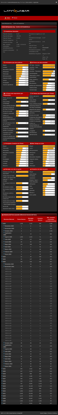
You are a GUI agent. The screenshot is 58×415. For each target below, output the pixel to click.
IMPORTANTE (33, 134)
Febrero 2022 (8, 363)
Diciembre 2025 (9, 226)
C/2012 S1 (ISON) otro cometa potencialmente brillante (9, 138)
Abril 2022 (8, 359)
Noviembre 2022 (9, 266)
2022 (4, 261)
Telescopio (6, 74)
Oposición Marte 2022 (8, 208)
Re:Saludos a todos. (8, 187)
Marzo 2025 (8, 249)
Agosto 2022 (8, 349)
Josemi (5, 80)
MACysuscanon (7, 76)
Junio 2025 (8, 242)
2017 (4, 378)
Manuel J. (5, 165)
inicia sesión (29, 2)
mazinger (5, 161)
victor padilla (33, 195)
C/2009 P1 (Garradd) (8, 113)
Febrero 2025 (8, 251)
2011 (4, 393)
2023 (4, 259)
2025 (4, 223)
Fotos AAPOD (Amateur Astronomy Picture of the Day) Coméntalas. (9, 107)
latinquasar (6, 71)
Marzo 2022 (8, 361)
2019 (4, 373)
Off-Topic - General (34, 65)
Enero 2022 (8, 366)
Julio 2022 (8, 351)
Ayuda (41, 413)
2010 (4, 396)
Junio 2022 (8, 354)
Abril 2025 (8, 246)
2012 (4, 391)
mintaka (5, 67)
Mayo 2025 (8, 244)
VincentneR (45, 47)
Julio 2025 (8, 239)
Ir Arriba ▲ (55, 413)
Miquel (4, 65)
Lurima (31, 161)
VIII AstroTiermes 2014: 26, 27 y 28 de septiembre (9, 124)
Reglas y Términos (48, 413)
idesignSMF (19, 413)
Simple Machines (12, 413)
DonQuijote (6, 82)
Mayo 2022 (8, 356)
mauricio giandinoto (8, 84)
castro (4, 157)
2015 (4, 383)
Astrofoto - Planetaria (35, 71)
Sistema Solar (33, 87)
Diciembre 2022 (9, 264)
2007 (4, 403)
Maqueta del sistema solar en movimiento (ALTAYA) (35, 111)
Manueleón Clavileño (8, 69)
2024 (4, 256)
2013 (4, 388)
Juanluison (32, 178)
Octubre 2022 (8, 343)
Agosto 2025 (8, 237)
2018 (4, 376)
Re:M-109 (5, 206)
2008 (4, 401)
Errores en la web (7, 111)
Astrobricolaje (33, 89)
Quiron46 (32, 190)
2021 (4, 368)
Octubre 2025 (8, 231)
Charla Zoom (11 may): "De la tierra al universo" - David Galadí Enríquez (9, 202)
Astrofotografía (33, 73)
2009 (4, 398)
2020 (4, 371)
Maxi (31, 186)
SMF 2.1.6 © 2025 (5, 413)
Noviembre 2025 (9, 228)
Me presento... (33, 83)
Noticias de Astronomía (36, 85)
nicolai (31, 188)
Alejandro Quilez (7, 78)
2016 (4, 381)
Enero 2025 (8, 254)
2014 (4, 386)
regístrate (35, 2)
